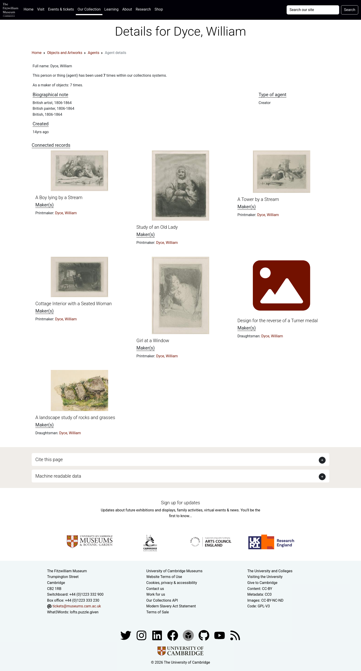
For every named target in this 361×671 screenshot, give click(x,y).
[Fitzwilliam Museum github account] (204, 635)
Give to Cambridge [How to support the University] (262, 583)
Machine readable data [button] (58, 476)
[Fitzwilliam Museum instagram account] (142, 635)
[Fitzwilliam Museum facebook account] (157, 635)
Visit (40, 9)
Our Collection (89, 9)
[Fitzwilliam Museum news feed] (235, 635)
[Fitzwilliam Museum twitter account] (126, 635)
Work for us (155, 594)
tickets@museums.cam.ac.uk (77, 606)
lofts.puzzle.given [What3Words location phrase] (84, 612)
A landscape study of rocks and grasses (75, 417)
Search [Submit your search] (349, 10)
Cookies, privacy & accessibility (171, 583)
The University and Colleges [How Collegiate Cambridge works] (269, 571)
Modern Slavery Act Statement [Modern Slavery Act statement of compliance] (171, 606)
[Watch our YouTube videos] (220, 635)
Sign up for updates (180, 502)
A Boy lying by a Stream (58, 197)
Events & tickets (61, 9)
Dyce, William (66, 213)
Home (29, 8)
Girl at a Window (152, 340)
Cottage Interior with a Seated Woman (73, 303)
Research (143, 9)
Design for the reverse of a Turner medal (277, 320)
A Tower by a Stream (258, 199)
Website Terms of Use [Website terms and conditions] (164, 577)
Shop (159, 9)
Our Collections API (162, 600)
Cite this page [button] (49, 459)
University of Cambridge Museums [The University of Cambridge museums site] (174, 571)
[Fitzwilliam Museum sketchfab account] (189, 635)
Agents (93, 53)
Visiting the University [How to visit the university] (264, 577)
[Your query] (313, 9)
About (127, 9)
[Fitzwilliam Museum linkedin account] (173, 635)
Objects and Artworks (64, 53)
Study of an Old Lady (157, 227)
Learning (111, 9)
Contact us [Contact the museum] (155, 588)
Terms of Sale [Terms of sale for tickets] (157, 612)
